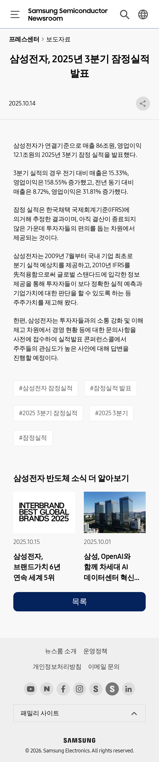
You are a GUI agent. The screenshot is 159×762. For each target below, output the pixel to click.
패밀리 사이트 (40, 713)
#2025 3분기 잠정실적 (48, 413)
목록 (79, 601)
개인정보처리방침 (57, 667)
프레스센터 (24, 39)
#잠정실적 (33, 438)
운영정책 (95, 651)
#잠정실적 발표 (111, 388)
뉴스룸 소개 (61, 651)
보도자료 (58, 39)
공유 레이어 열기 (143, 104)
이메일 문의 (104, 667)
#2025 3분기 (111, 413)
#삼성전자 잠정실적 (46, 388)
